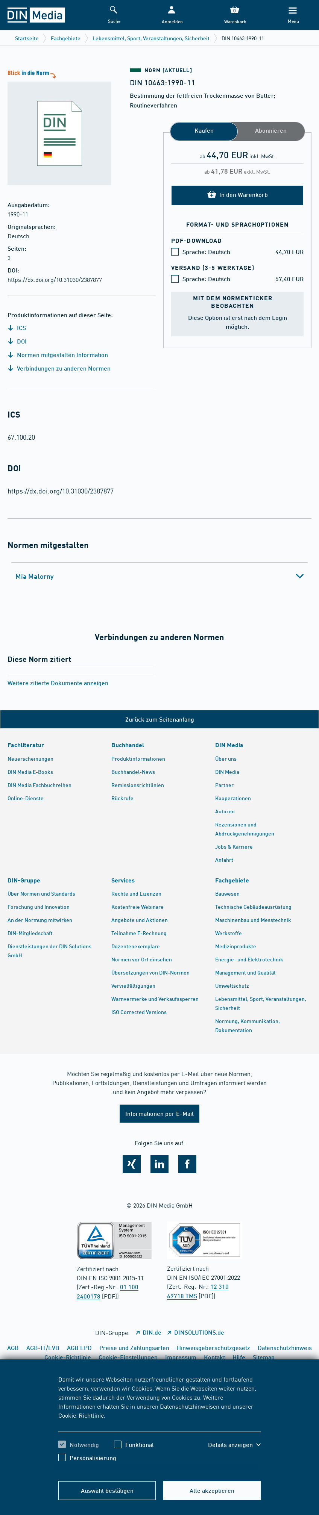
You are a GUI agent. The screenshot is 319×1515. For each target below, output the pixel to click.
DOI (17, 341)
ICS (17, 327)
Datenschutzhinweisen (189, 1406)
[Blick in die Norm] (56, 126)
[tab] (159, 576)
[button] (171, 15)
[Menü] (292, 15)
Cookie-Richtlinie (81, 1415)
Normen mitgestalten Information (58, 354)
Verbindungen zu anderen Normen (59, 368)
